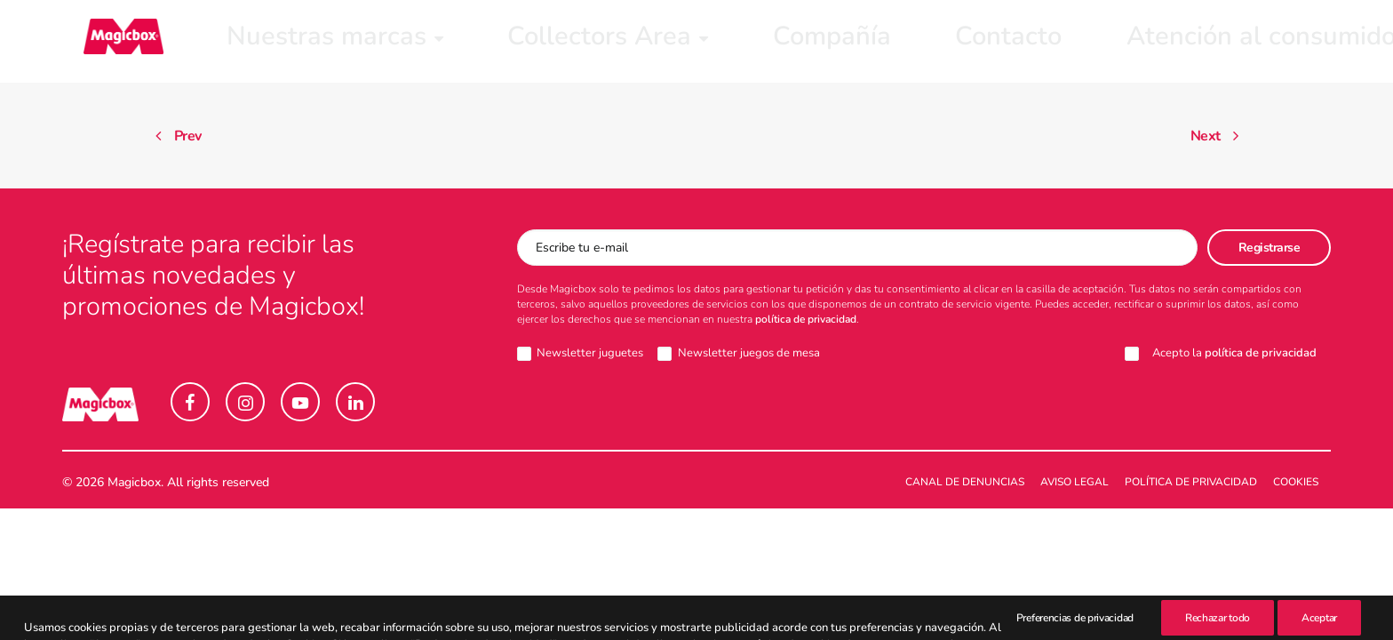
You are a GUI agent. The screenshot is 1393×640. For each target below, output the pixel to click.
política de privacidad (805, 320)
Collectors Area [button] (526, 41)
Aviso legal (1074, 483)
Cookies (1295, 483)
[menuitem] (358, 42)
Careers (1065, 41)
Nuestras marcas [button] (358, 41)
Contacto (762, 41)
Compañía (661, 41)
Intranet (1153, 41)
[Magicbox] (102, 42)
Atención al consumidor (916, 41)
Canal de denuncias (964, 483)
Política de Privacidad (1191, 483)
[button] (1323, 42)
